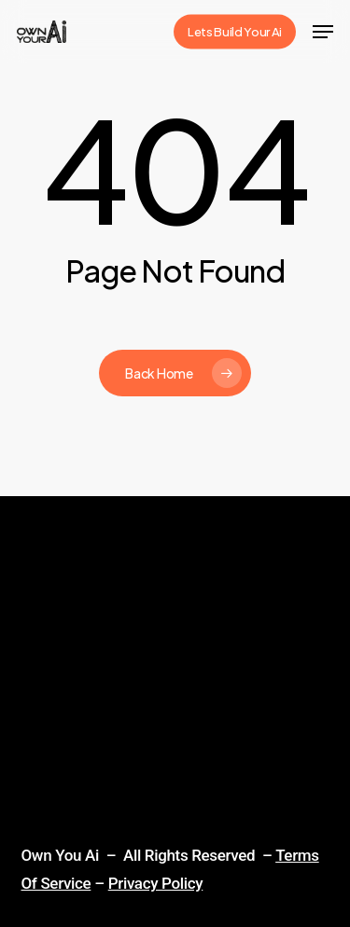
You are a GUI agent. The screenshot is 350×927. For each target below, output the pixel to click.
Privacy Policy (155, 883)
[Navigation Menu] (323, 31)
